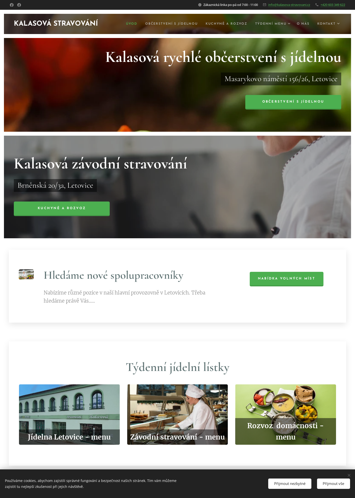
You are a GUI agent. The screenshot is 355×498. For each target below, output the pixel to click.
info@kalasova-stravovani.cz (289, 4)
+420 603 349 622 (332, 4)
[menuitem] (127, 24)
